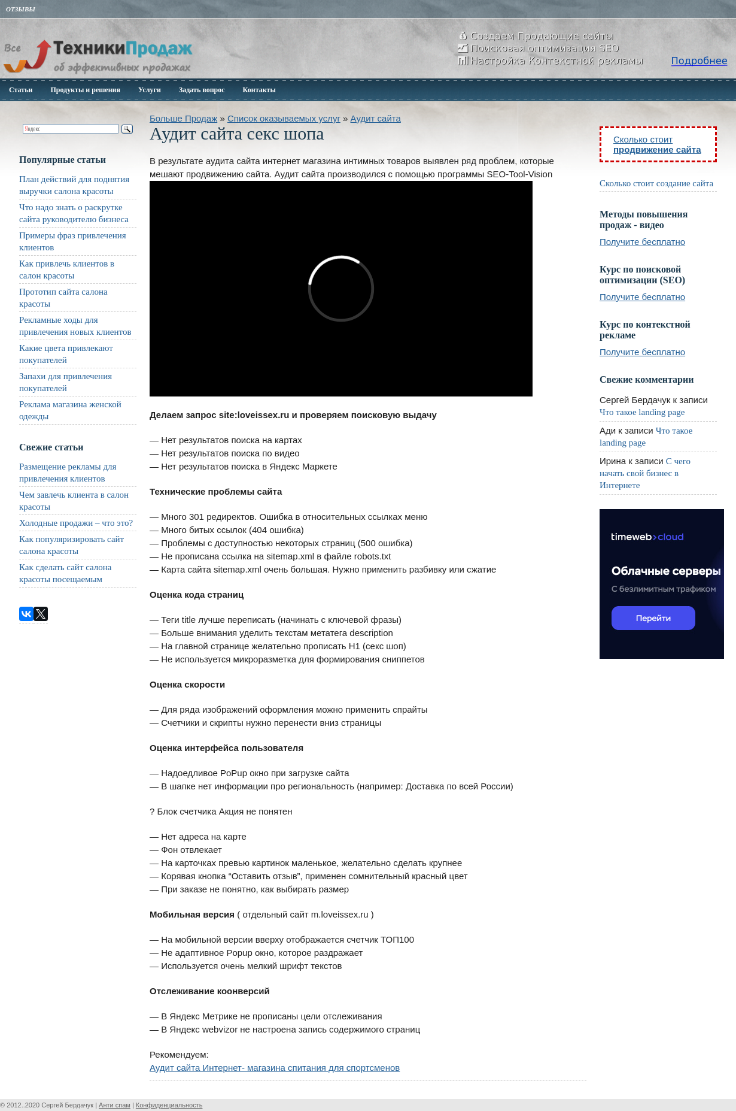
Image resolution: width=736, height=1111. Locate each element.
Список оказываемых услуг (283, 118)
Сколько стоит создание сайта (656, 183)
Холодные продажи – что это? (76, 523)
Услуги (149, 90)
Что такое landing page (642, 412)
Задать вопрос (202, 90)
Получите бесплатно (642, 242)
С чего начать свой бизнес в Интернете (645, 473)
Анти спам (114, 1105)
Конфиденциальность (169, 1105)
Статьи (20, 90)
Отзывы (20, 9)
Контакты (259, 90)
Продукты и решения (85, 90)
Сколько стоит (657, 144)
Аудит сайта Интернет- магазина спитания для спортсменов (275, 1067)
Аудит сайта (376, 118)
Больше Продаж (183, 118)
